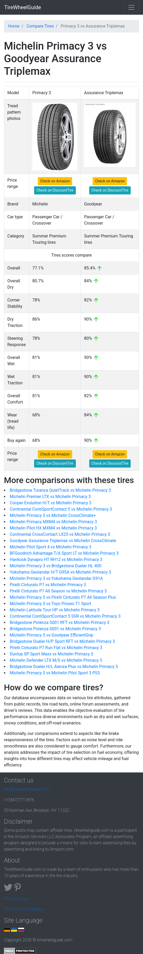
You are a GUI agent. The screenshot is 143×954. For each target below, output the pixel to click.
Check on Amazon (55, 181)
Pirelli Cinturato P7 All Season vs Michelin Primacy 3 (58, 591)
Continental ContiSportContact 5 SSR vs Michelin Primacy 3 (65, 616)
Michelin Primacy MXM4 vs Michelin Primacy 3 (53, 521)
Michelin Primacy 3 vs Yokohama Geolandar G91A (56, 578)
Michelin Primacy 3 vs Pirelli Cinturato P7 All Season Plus (63, 597)
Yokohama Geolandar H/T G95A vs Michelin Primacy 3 (60, 572)
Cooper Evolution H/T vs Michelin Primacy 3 (50, 502)
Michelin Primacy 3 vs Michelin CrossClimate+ (53, 515)
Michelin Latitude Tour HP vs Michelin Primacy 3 (55, 609)
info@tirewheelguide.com (27, 789)
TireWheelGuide (22, 7)
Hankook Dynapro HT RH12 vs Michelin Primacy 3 (56, 559)
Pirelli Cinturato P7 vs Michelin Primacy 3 (48, 584)
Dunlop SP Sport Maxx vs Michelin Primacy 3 (51, 653)
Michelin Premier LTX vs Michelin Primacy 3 (50, 496)
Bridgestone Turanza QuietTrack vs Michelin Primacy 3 (60, 490)
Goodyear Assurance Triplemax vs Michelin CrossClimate (63, 540)
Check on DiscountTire (54, 190)
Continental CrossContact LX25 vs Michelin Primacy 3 (60, 534)
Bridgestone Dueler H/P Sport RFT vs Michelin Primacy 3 (62, 641)
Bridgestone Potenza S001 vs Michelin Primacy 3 (55, 628)
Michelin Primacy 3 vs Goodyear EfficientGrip (51, 635)
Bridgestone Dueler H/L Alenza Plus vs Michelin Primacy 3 (64, 666)
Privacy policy (16, 898)
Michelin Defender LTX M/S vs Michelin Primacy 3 (56, 660)
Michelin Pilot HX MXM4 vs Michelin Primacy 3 (53, 528)
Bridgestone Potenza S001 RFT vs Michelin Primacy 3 (59, 622)
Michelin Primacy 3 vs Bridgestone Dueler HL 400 (55, 565)
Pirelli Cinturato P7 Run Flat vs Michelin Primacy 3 (56, 647)
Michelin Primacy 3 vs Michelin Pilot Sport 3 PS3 (55, 672)
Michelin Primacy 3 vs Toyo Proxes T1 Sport (50, 603)
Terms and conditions (23, 909)
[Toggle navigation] (131, 7)
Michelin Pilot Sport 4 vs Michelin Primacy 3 (50, 546)
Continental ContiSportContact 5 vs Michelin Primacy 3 (61, 509)
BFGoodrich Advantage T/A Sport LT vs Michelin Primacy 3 (64, 553)
